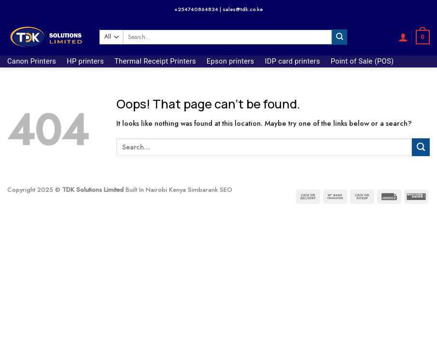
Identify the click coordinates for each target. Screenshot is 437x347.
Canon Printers (31, 61)
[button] (403, 37)
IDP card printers (292, 61)
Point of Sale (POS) (362, 61)
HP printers (85, 61)
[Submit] (339, 36)
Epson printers (230, 61)
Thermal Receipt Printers (155, 61)
